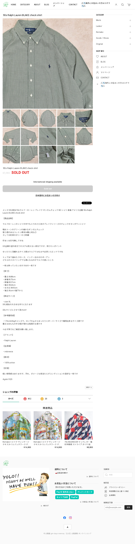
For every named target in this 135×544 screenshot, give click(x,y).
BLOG (46, 5)
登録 (128, 507)
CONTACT (73, 5)
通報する (89, 387)
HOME (13, 5)
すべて (11, 399)
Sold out (48, 189)
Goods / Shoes (102, 38)
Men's (98, 20)
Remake (99, 32)
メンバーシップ (58, 4)
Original (99, 44)
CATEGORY (25, 5)
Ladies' (99, 26)
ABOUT (37, 5)
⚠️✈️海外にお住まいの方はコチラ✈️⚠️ (95, 4)
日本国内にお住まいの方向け (47, 195)
